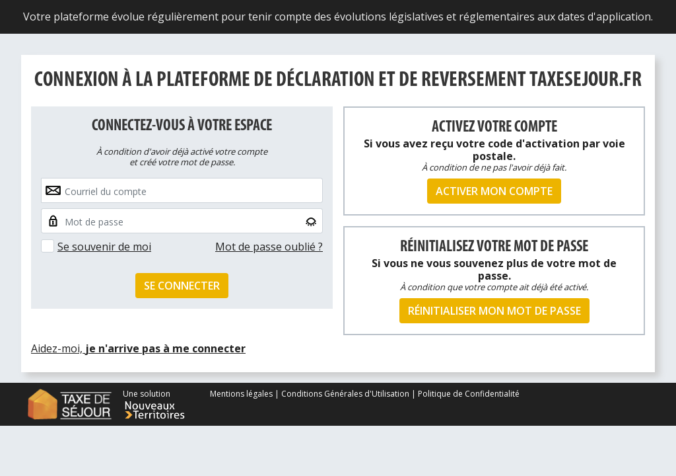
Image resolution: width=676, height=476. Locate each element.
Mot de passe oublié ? (269, 246)
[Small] (182, 220)
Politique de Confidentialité (469, 393)
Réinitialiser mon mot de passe (494, 310)
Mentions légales (242, 393)
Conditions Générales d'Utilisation (345, 393)
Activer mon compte (494, 191)
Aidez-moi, (138, 348)
